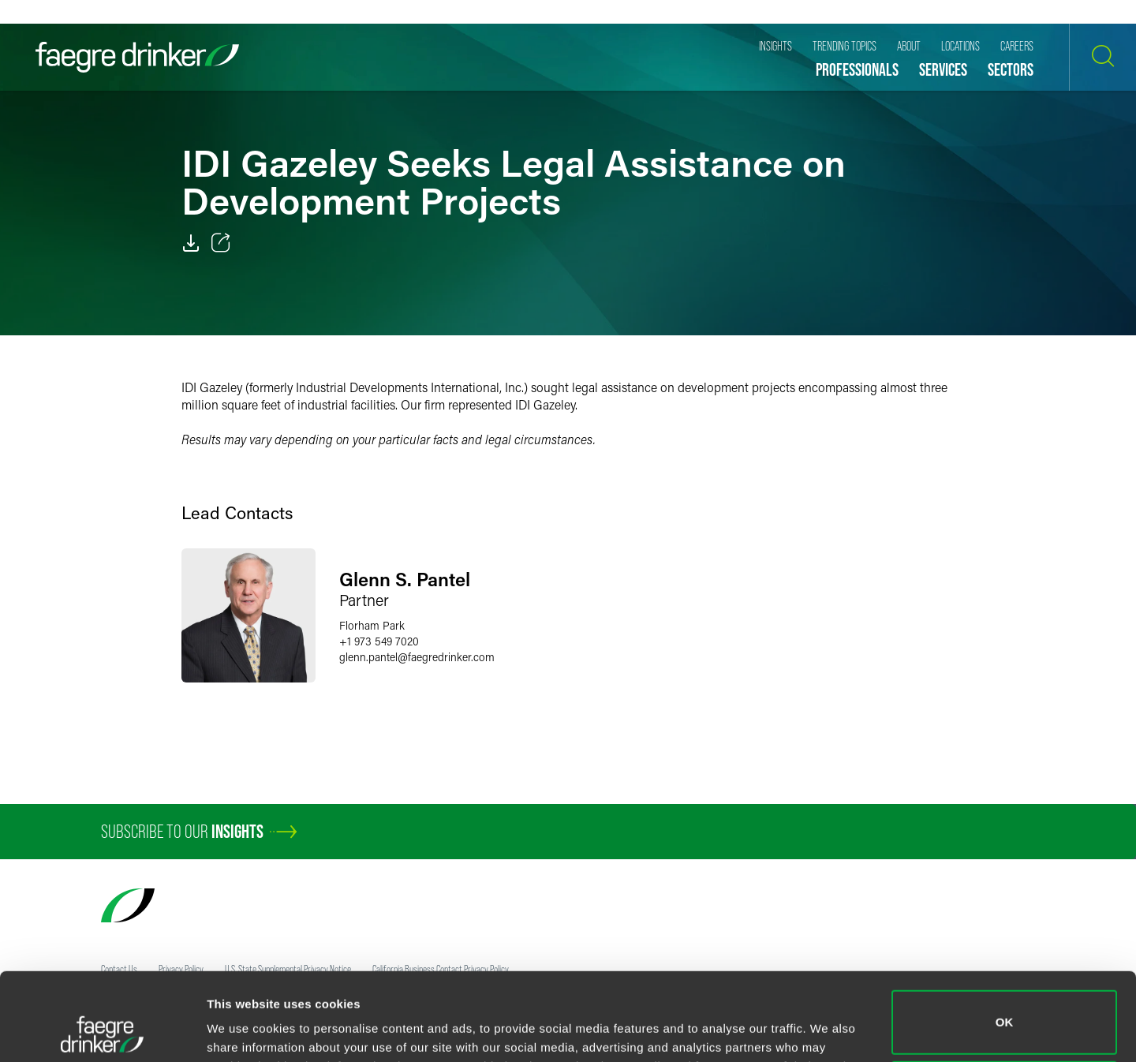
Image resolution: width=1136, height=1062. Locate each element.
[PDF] (191, 243)
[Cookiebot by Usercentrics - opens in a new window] (102, 1031)
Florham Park (372, 625)
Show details (243, 1027)
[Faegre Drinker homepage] (137, 57)
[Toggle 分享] (221, 243)
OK (1005, 940)
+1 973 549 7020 (379, 641)
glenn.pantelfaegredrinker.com (417, 656)
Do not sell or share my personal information (1005, 1010)
